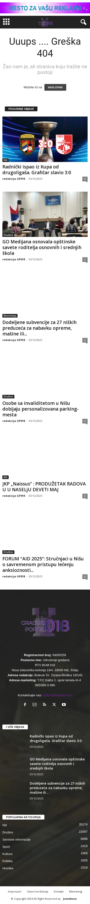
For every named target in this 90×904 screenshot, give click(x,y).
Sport (6, 846)
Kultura (7, 854)
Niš (5, 160)
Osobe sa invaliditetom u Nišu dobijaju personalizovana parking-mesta (40, 409)
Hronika (7, 868)
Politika (7, 861)
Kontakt (59, 891)
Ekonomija (10, 315)
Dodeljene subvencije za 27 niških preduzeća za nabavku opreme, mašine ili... (39, 328)
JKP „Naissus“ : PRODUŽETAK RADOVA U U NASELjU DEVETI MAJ (44, 487)
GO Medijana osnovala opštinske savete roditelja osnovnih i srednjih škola (41, 247)
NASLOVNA (55, 87)
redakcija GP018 (13, 178)
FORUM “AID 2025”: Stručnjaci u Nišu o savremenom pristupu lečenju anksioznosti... (43, 564)
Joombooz (70, 898)
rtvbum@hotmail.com (57, 695)
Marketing (75, 891)
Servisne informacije (16, 839)
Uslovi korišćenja (37, 891)
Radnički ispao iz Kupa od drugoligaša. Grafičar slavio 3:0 (36, 170)
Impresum (14, 891)
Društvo (8, 235)
